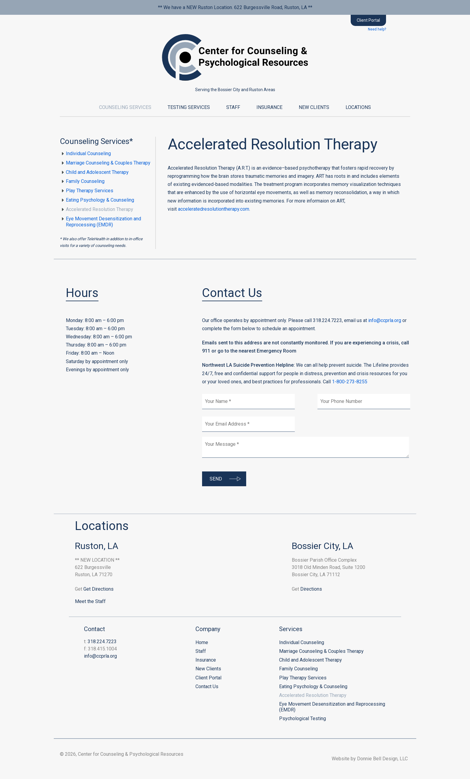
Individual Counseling (88, 153)
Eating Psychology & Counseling (100, 200)
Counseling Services (125, 107)
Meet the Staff (90, 601)
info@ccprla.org (384, 320)
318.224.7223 (102, 641)
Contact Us (206, 686)
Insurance (269, 107)
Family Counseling (85, 181)
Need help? (377, 29)
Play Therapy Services (89, 190)
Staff (233, 107)
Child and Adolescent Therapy (97, 172)
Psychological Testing (302, 718)
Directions (311, 589)
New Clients (314, 107)
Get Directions (98, 589)
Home (201, 642)
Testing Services (189, 107)
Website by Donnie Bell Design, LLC (371, 758)
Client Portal (368, 20)
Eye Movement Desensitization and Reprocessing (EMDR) (103, 222)
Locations (358, 107)
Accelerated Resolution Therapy (99, 209)
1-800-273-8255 (349, 382)
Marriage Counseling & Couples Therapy (108, 163)
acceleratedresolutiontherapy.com (213, 209)
